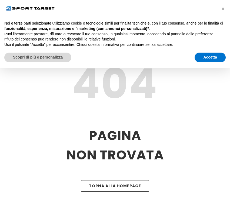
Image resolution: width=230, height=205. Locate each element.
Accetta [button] (210, 57)
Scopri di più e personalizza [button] (38, 57)
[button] (223, 8)
